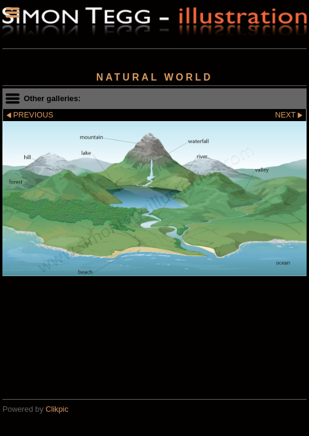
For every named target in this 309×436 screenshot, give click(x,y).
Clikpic (56, 409)
